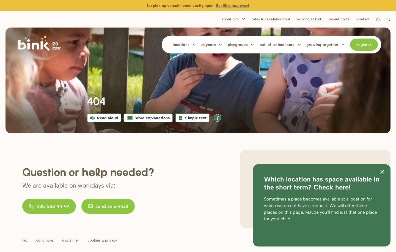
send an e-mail (108, 206)
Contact (363, 19)
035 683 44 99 (49, 206)
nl (378, 19)
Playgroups (238, 44)
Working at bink (309, 19)
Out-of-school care (277, 44)
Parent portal (339, 19)
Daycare (208, 44)
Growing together (322, 44)
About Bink (230, 19)
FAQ (25, 240)
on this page (290, 212)
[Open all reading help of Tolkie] (217, 118)
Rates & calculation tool (271, 19)
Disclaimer (70, 240)
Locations (181, 44)
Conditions (44, 240)
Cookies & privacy (102, 240)
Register (364, 44)
